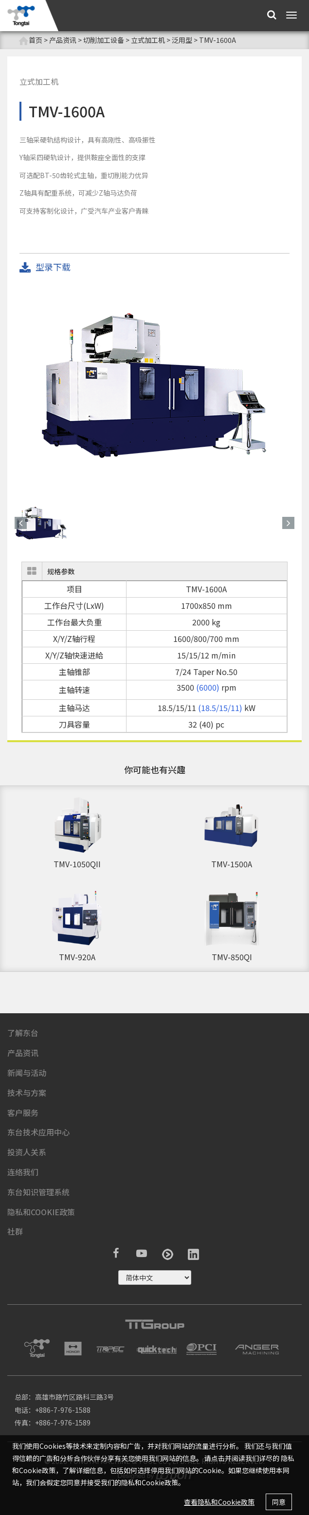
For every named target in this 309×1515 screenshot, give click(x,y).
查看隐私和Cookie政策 (219, 1502)
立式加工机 (148, 40)
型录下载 (45, 267)
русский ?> (154, 1277)
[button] (21, 523)
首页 (30, 40)
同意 (279, 1502)
